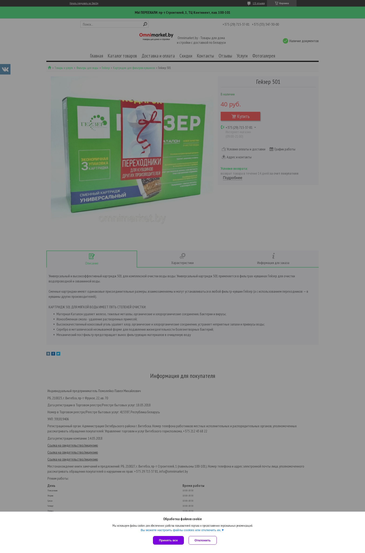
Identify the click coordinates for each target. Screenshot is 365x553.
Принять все (168, 540)
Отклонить (203, 540)
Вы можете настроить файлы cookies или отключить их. (181, 530)
